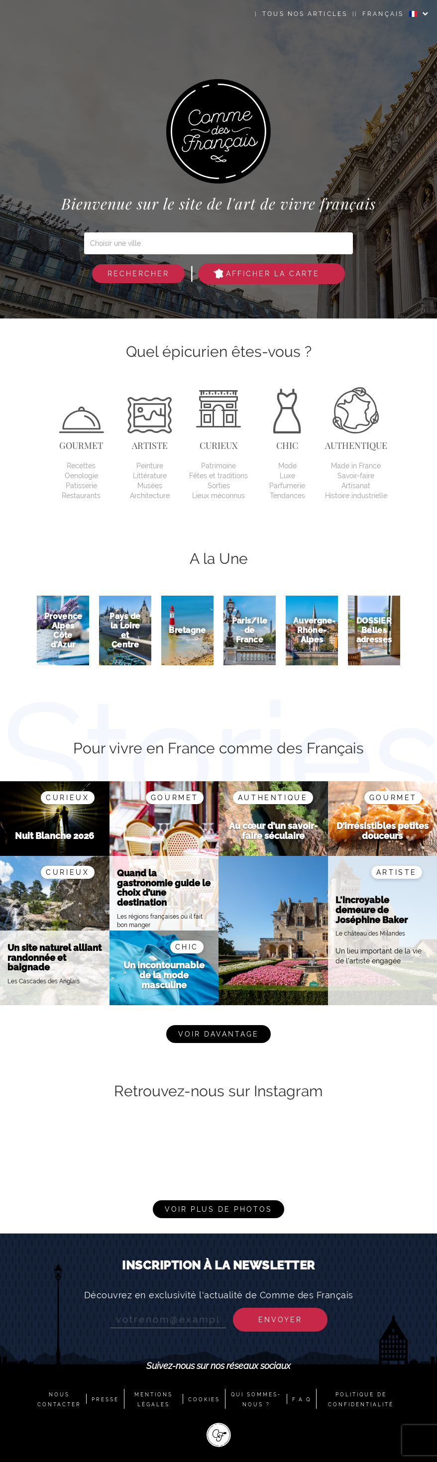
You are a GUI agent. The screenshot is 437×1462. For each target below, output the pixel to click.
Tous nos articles (304, 13)
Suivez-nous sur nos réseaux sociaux (218, 1365)
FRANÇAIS (389, 13)
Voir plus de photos (218, 1209)
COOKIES (204, 1399)
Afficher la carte (267, 274)
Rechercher (138, 274)
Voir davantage (218, 1034)
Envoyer (280, 1320)
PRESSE (105, 1399)
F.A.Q (301, 1399)
